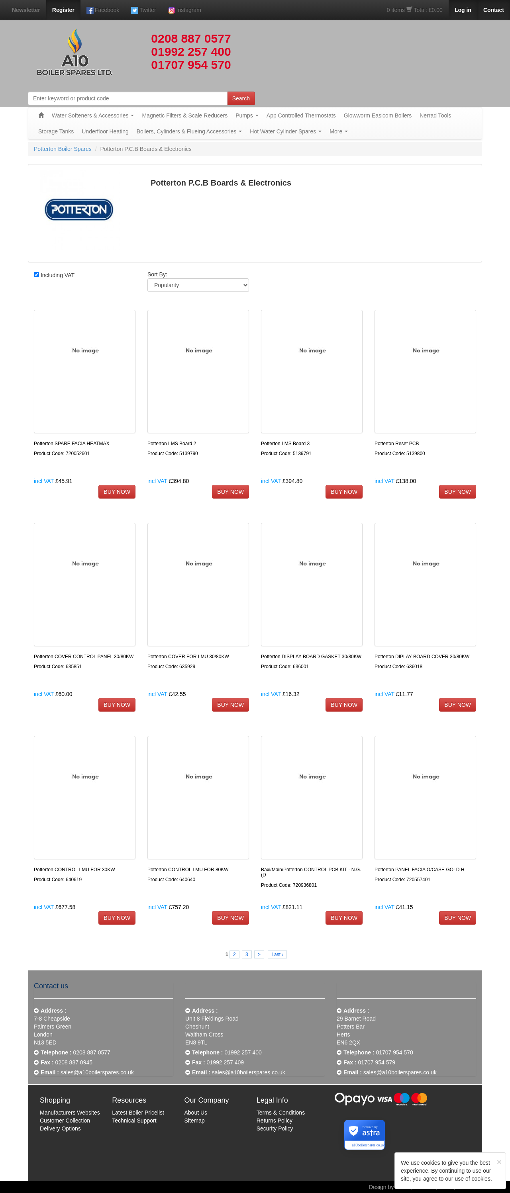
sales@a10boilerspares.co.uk (97, 1072)
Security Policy (275, 1128)
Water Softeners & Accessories (93, 115)
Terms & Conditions (281, 1112)
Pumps (247, 115)
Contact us (51, 986)
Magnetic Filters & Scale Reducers (185, 115)
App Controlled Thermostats (301, 115)
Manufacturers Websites (70, 1112)
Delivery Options (60, 1128)
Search (241, 98)
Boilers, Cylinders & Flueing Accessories (189, 131)
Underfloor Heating (105, 131)
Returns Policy (274, 1120)
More (339, 131)
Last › (277, 954)
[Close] (499, 1162)
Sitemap (194, 1120)
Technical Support (134, 1120)
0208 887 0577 (191, 38)
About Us (196, 1112)
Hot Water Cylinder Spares (286, 131)
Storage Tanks (56, 131)
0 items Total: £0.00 (415, 10)
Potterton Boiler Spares (63, 149)
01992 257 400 (191, 51)
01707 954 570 (191, 64)
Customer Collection (65, 1120)
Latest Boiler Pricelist (138, 1112)
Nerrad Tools (435, 115)
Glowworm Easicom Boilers (378, 115)
